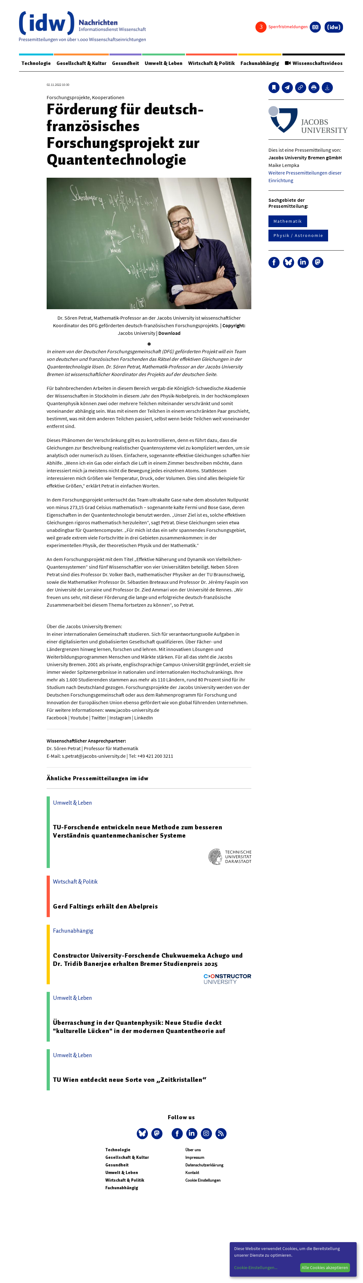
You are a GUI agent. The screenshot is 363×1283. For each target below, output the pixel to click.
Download (169, 333)
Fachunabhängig (260, 63)
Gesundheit (125, 63)
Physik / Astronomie (298, 235)
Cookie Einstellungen (203, 1180)
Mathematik (288, 221)
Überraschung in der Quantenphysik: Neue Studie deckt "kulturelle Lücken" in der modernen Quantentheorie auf (139, 1027)
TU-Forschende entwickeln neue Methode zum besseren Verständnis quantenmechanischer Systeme (137, 831)
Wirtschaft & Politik (212, 63)
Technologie (36, 63)
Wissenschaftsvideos (314, 63)
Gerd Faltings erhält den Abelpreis (105, 906)
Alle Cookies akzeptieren (325, 1267)
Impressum (194, 1157)
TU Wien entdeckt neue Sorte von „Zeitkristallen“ (129, 1079)
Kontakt (192, 1172)
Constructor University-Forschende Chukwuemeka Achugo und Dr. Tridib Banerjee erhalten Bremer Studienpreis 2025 (148, 959)
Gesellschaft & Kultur (82, 63)
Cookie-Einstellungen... (255, 1267)
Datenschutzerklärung (204, 1165)
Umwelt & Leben (164, 63)
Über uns (193, 1149)
